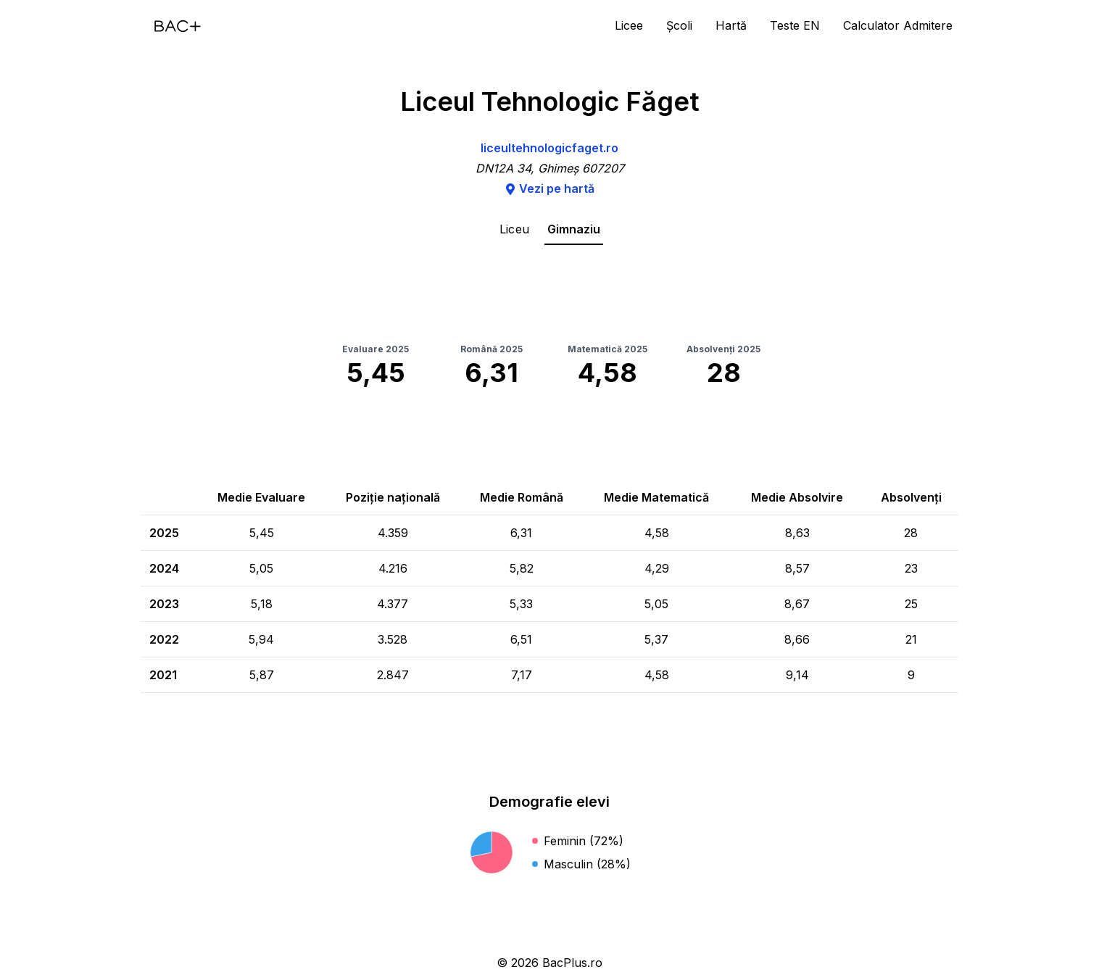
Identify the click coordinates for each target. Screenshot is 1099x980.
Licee (629, 25)
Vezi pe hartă (549, 188)
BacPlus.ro (572, 962)
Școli (679, 25)
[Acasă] (177, 26)
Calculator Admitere (898, 25)
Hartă (731, 25)
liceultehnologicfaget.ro (549, 148)
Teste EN (795, 25)
